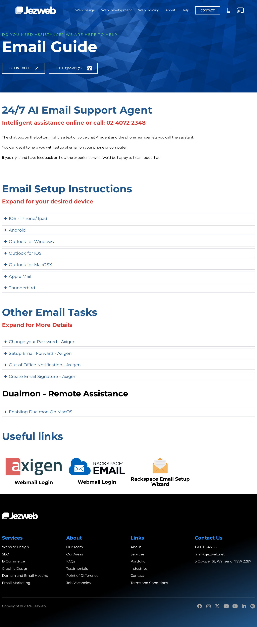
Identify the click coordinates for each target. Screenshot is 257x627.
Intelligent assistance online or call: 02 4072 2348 (74, 122)
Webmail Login (33, 482)
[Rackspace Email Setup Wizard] (160, 465)
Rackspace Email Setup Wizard (160, 481)
